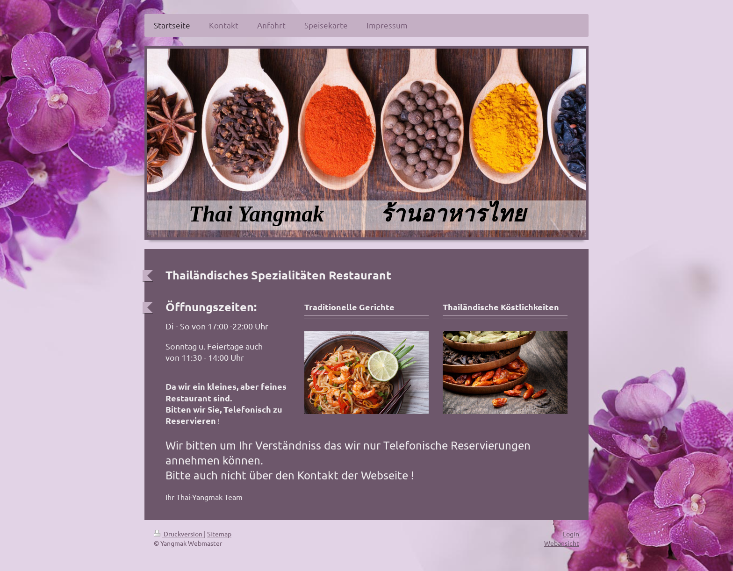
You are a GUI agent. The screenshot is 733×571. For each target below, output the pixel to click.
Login (571, 533)
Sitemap (219, 533)
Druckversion (179, 533)
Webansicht (561, 543)
